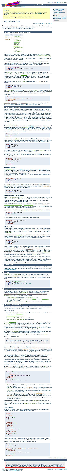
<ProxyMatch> (17, 50)
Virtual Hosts (57, 13)
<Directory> (17, 36)
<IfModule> (17, 43)
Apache (3, 6)
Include (38, 327)
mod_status (46, 186)
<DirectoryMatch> (18, 38)
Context (45, 291)
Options (34, 254)
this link (39, 13)
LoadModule (24, 75)
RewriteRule (32, 403)
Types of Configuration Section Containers (59, 10)
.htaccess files (10, 129)
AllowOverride (13, 297)
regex (32, 125)
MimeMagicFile (21, 81)
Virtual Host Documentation (10, 269)
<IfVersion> (17, 44)
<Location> (17, 46)
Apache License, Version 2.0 (16, 470)
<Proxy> (16, 48)
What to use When (9, 226)
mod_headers (8, 367)
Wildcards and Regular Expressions (14, 195)
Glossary (61, 2)
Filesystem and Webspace (59, 12)
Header (45, 366)
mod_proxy (7, 39)
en (42, 23)
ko (49, 23)
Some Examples (8, 407)
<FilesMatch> (17, 40)
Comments (56, 20)
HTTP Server (9, 6)
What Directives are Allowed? (60, 16)
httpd (12, 63)
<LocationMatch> (18, 47)
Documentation (16, 6)
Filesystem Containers (10, 124)
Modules (49, 2)
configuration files (13, 25)
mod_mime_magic (43, 81)
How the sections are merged (60, 18)
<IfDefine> (17, 42)
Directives (54, 2)
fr (44, 23)
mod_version (8, 38)
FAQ (57, 2)
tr (51, 23)
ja (46, 23)
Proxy (55, 15)
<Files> (16, 39)
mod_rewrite (25, 349)
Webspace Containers (10, 167)
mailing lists (60, 466)
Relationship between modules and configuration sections (20, 346)
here (15, 13)
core (6, 36)
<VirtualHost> (17, 51)
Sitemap (65, 2)
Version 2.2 (22, 6)
